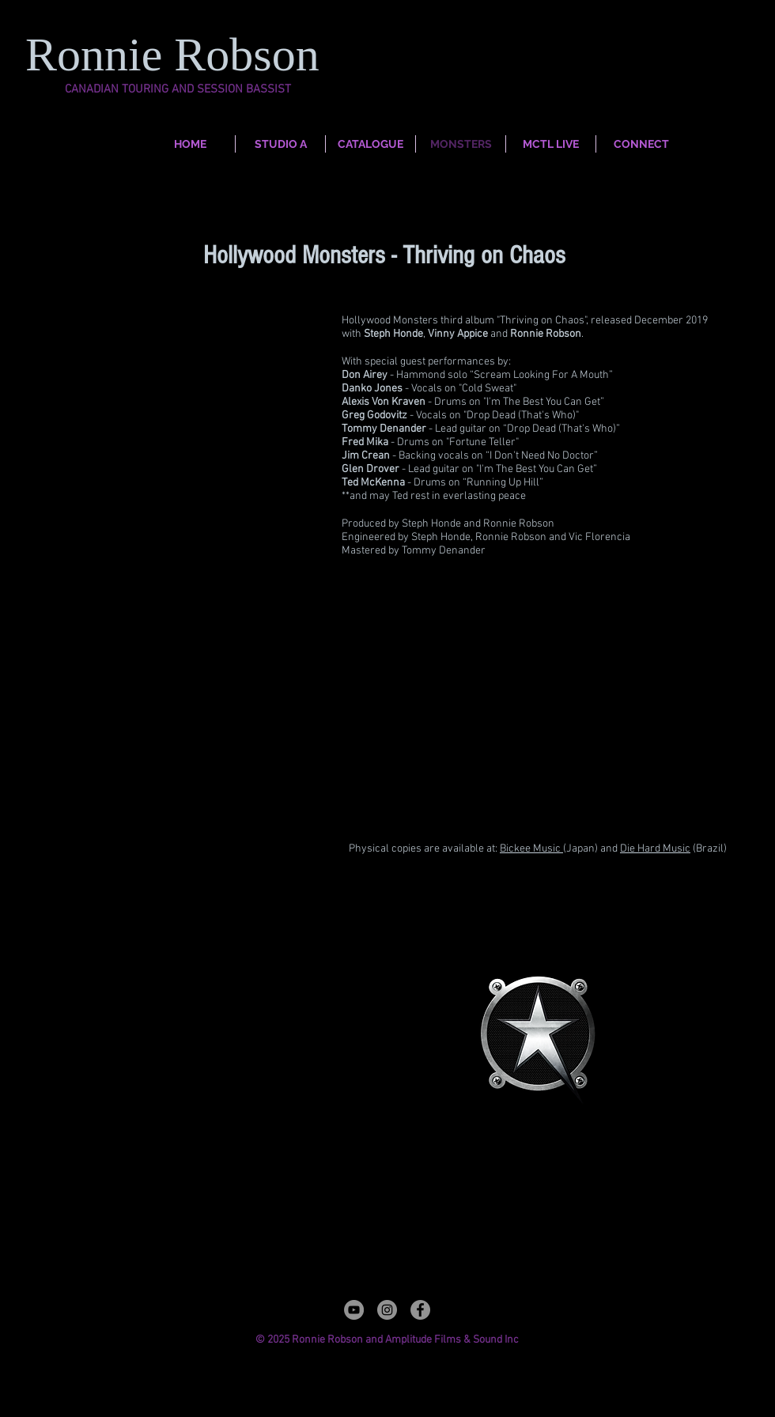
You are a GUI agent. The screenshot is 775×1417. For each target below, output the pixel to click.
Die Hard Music (655, 849)
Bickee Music (531, 849)
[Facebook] (420, 1310)
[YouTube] (354, 1310)
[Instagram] (387, 1310)
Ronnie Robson (178, 54)
